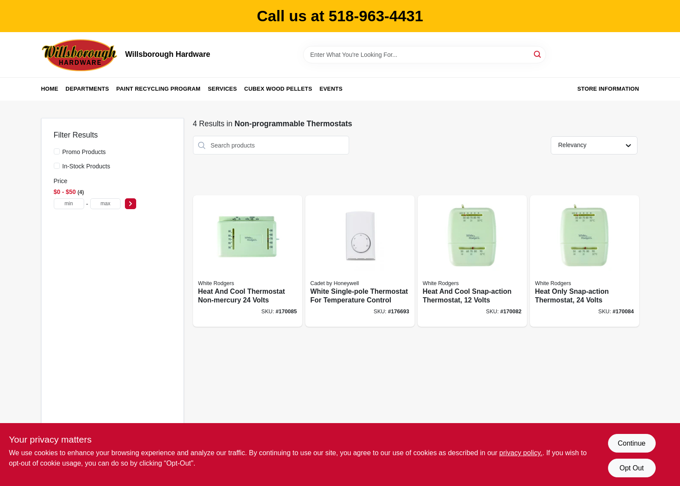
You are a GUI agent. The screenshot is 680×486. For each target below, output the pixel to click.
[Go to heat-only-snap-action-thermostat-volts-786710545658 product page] (584, 261)
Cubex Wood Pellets (278, 88)
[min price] (69, 203)
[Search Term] (424, 54)
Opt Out (631, 468)
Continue (631, 443)
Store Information (608, 88)
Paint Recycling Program (158, 88)
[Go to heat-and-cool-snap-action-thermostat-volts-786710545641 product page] (472, 261)
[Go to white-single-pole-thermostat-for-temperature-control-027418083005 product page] (360, 261)
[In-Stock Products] (57, 166)
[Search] (538, 54)
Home (50, 88)
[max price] (105, 203)
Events (331, 88)
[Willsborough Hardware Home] (80, 54)
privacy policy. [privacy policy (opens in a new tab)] (520, 452)
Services (222, 88)
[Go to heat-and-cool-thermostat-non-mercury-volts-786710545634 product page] (247, 261)
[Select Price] (130, 203)
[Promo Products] (57, 151)
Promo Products (84, 152)
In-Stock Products (86, 166)
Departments (87, 88)
